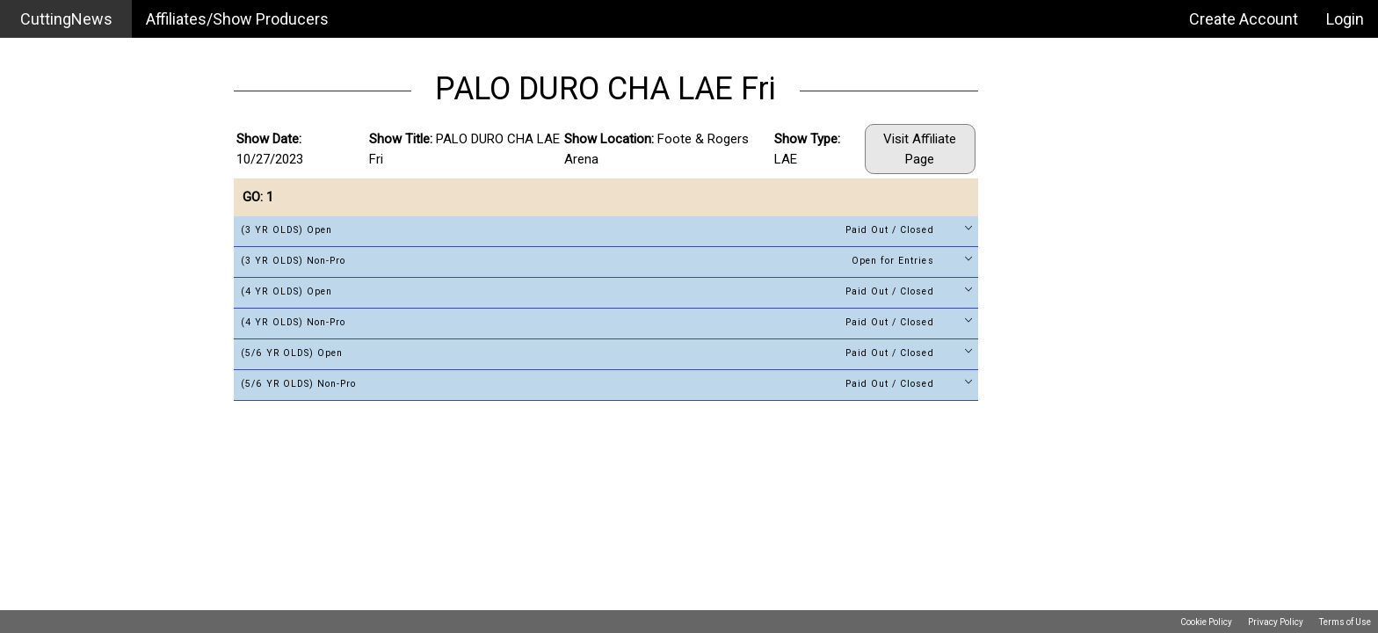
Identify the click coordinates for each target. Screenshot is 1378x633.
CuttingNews (66, 19)
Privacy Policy (1275, 622)
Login (1345, 19)
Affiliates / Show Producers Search (109, 106)
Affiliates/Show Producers (237, 19)
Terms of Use (1345, 622)
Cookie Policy (1206, 622)
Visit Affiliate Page (919, 149)
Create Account (1243, 19)
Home (35, 56)
